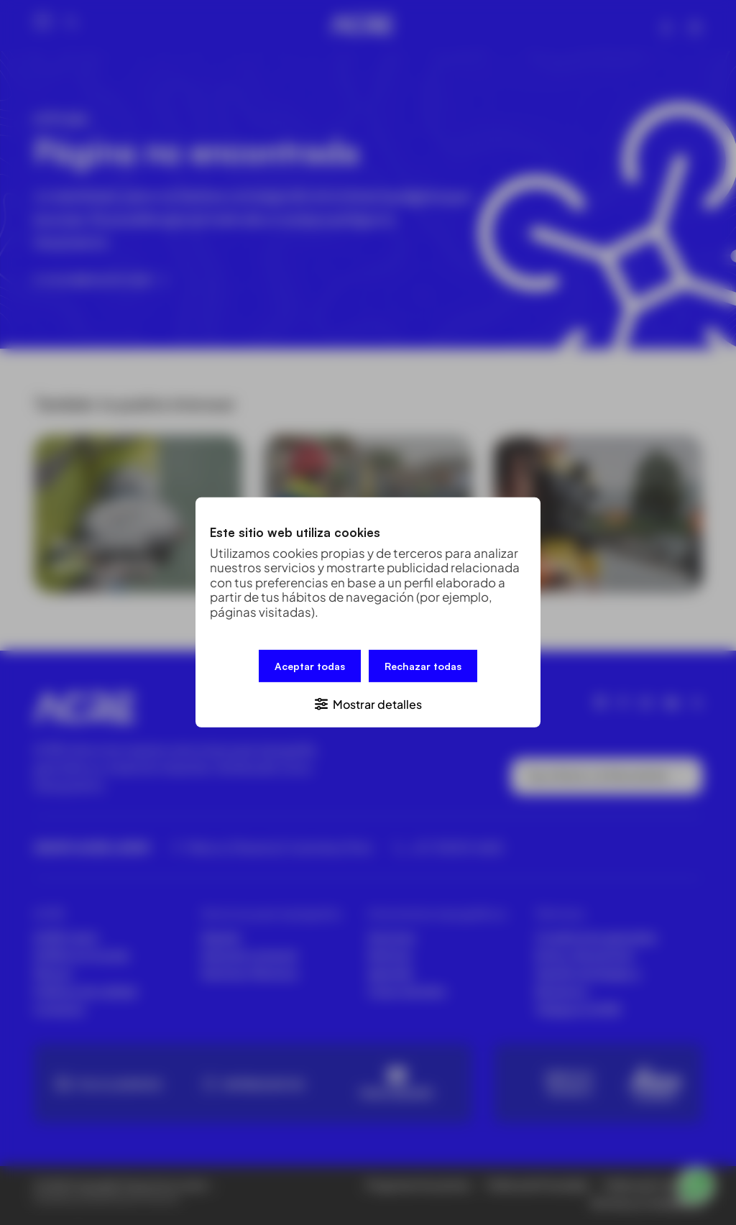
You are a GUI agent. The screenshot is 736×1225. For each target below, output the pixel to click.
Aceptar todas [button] (310, 666)
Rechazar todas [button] (423, 666)
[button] (368, 703)
